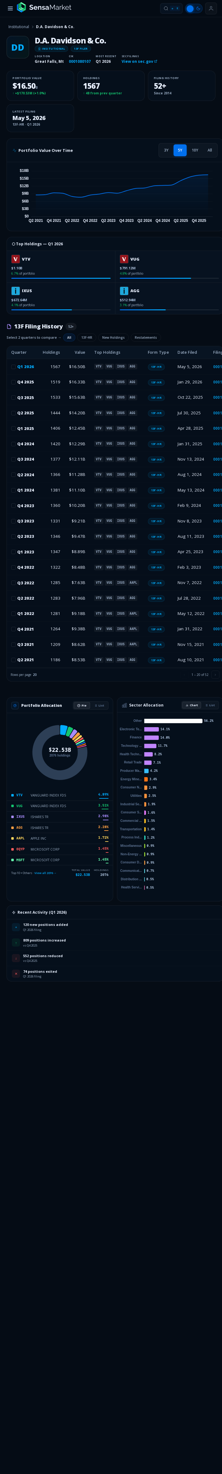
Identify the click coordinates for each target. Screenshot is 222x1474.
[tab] (166, 150)
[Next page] (215, 675)
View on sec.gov (139, 61)
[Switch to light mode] (194, 8)
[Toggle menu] (10, 8)
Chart (191, 705)
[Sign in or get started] (211, 8)
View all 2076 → (45, 873)
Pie (82, 705)
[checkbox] (13, 367)
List (99, 705)
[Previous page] (184, 675)
